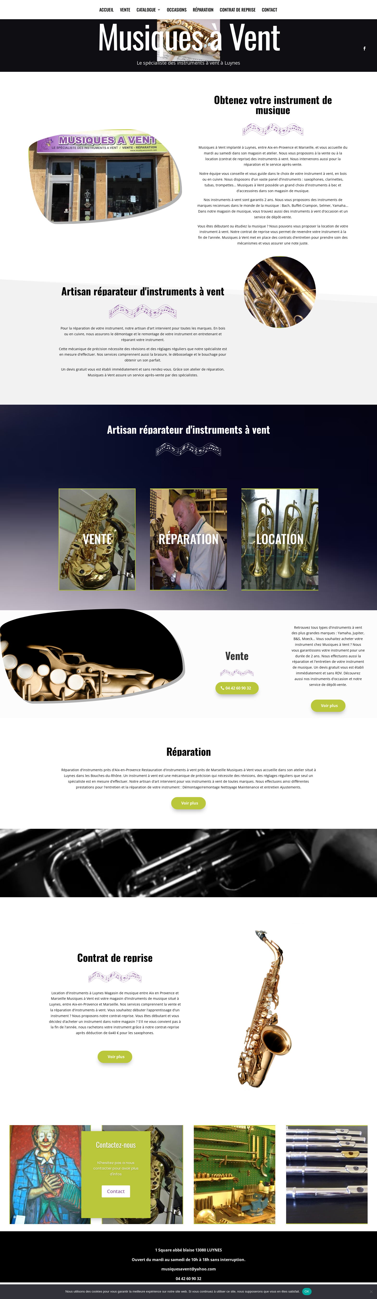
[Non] (371, 1291)
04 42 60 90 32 (238, 688)
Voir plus (329, 705)
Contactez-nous (116, 1144)
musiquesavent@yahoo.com (188, 1269)
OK (307, 1291)
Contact (116, 1191)
